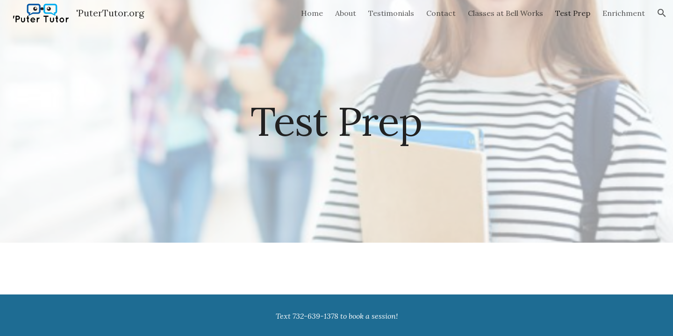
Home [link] (312, 13)
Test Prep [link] (572, 13)
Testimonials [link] (391, 13)
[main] (336, 121)
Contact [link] (441, 13)
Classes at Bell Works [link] (505, 13)
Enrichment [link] (623, 13)
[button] (662, 13)
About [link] (345, 13)
